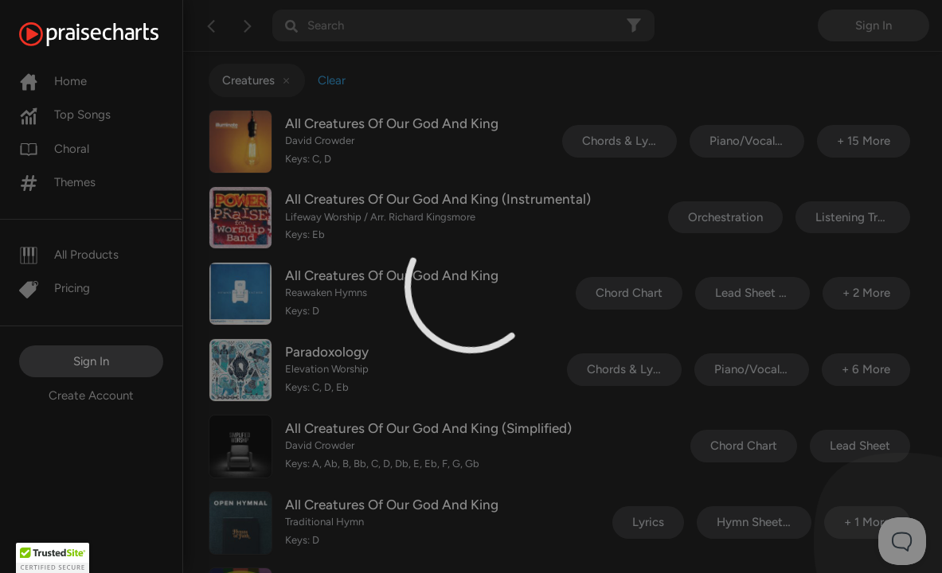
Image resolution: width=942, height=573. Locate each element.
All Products (69, 255)
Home (53, 81)
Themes (57, 182)
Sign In (91, 361)
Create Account (91, 395)
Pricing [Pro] (54, 288)
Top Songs (65, 114)
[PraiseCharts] (108, 34)
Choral (54, 149)
